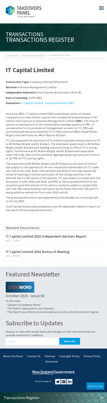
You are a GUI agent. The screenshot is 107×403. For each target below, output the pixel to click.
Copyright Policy (69, 356)
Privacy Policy (92, 356)
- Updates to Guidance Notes (23, 305)
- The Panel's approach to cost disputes (30, 308)
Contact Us (34, 356)
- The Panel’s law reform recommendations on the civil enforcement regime (52, 312)
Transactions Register (33, 55)
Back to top (95, 386)
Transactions (12, 55)
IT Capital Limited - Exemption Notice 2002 (47, 103)
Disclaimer (51, 361)
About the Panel (13, 356)
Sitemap (50, 356)
